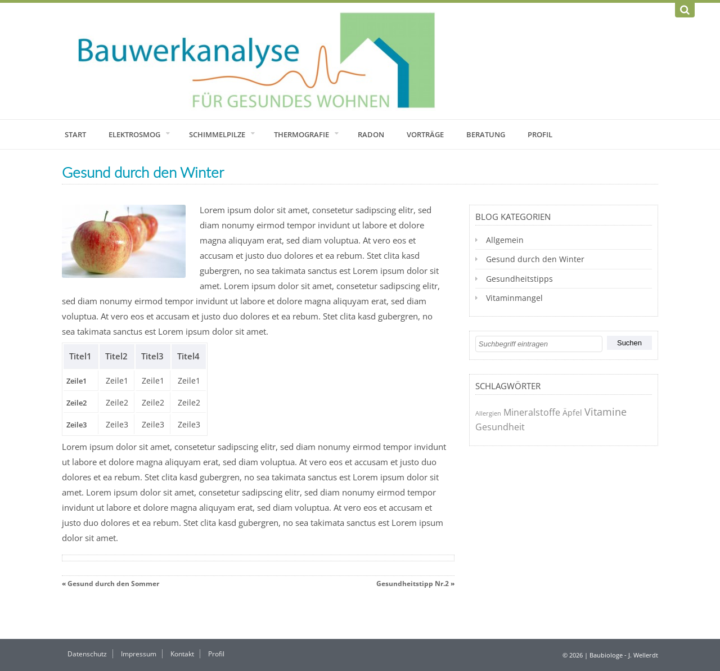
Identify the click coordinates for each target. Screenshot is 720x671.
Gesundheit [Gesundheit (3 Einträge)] (500, 427)
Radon (371, 134)
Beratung (485, 134)
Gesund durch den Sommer (113, 583)
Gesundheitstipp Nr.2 (412, 583)
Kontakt (182, 654)
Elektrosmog (134, 134)
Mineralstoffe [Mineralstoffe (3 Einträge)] (531, 412)
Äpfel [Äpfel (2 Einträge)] (572, 412)
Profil (540, 134)
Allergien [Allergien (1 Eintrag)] (488, 413)
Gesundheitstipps (519, 278)
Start (75, 134)
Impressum (138, 654)
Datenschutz (87, 654)
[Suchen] (685, 10)
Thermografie (301, 134)
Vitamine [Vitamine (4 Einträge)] (605, 411)
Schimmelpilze (217, 134)
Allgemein (505, 240)
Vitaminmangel (514, 297)
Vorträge (425, 134)
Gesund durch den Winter (535, 259)
